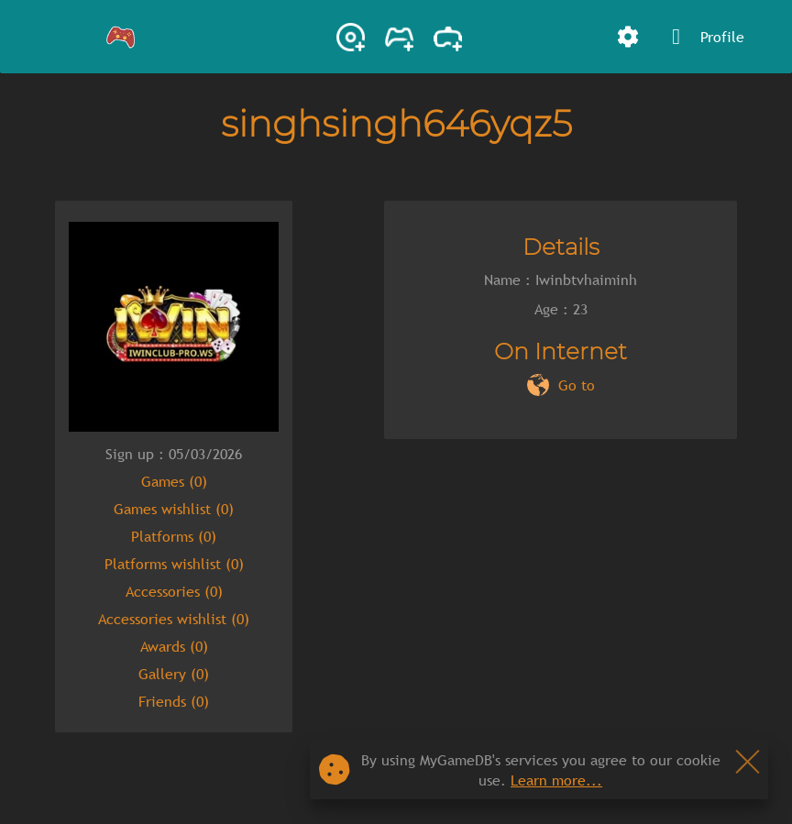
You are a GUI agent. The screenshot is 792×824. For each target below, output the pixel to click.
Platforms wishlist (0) (174, 564)
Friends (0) (173, 701)
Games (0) (174, 481)
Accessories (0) (174, 591)
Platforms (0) (173, 536)
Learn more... (556, 780)
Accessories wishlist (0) (173, 619)
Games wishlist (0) (174, 509)
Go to (576, 385)
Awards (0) (174, 646)
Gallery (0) (173, 674)
